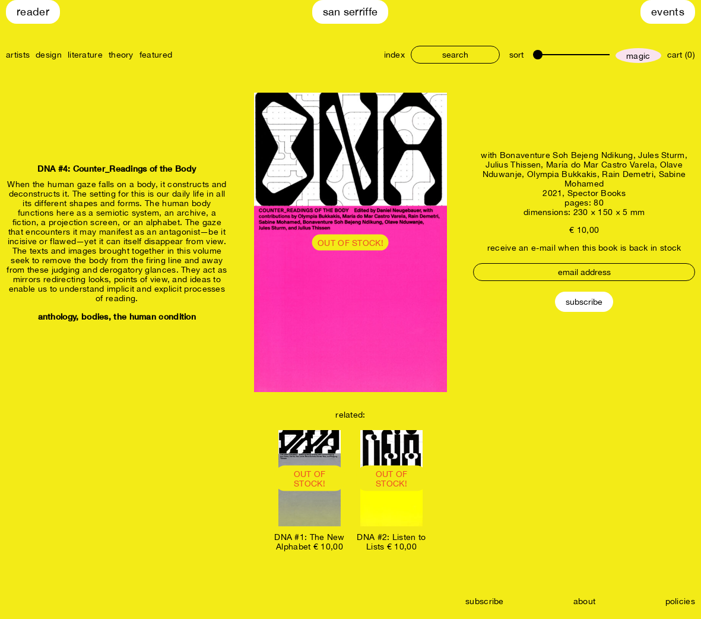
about (584, 601)
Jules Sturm (661, 155)
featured (155, 54)
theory (121, 54)
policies (680, 601)
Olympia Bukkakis (562, 174)
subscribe (484, 601)
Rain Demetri (628, 174)
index (394, 54)
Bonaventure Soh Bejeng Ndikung (566, 155)
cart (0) (681, 54)
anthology (57, 316)
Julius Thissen (513, 164)
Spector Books (596, 193)
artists (18, 54)
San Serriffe (350, 11)
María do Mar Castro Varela (600, 164)
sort (516, 54)
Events (667, 11)
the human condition (154, 316)
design (49, 54)
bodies (95, 316)
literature (85, 54)
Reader (33, 11)
